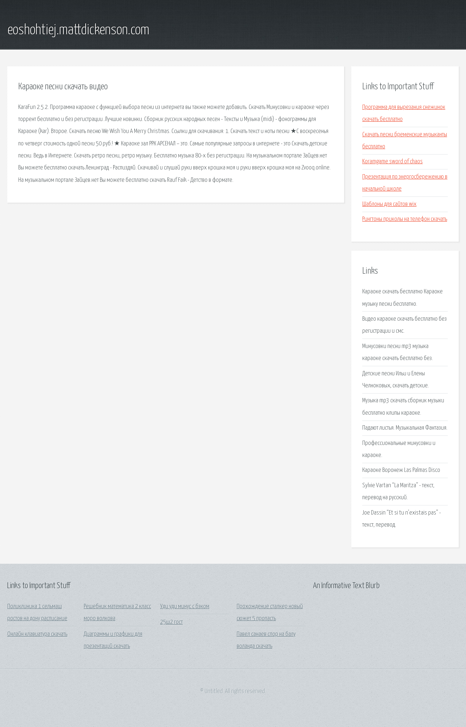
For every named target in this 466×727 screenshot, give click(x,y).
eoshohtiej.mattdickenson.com (78, 30)
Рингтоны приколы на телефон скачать (404, 219)
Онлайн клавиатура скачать (37, 634)
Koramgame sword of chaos (392, 162)
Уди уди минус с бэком (184, 606)
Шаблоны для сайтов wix (389, 204)
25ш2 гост (171, 622)
